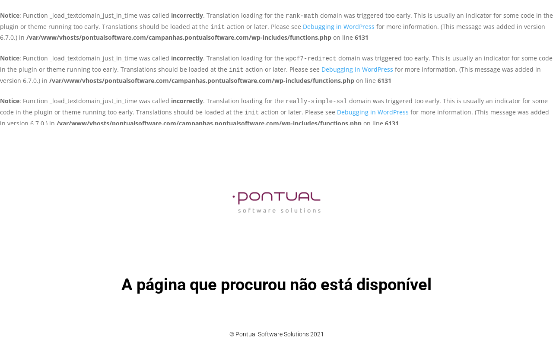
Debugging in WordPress (339, 26)
